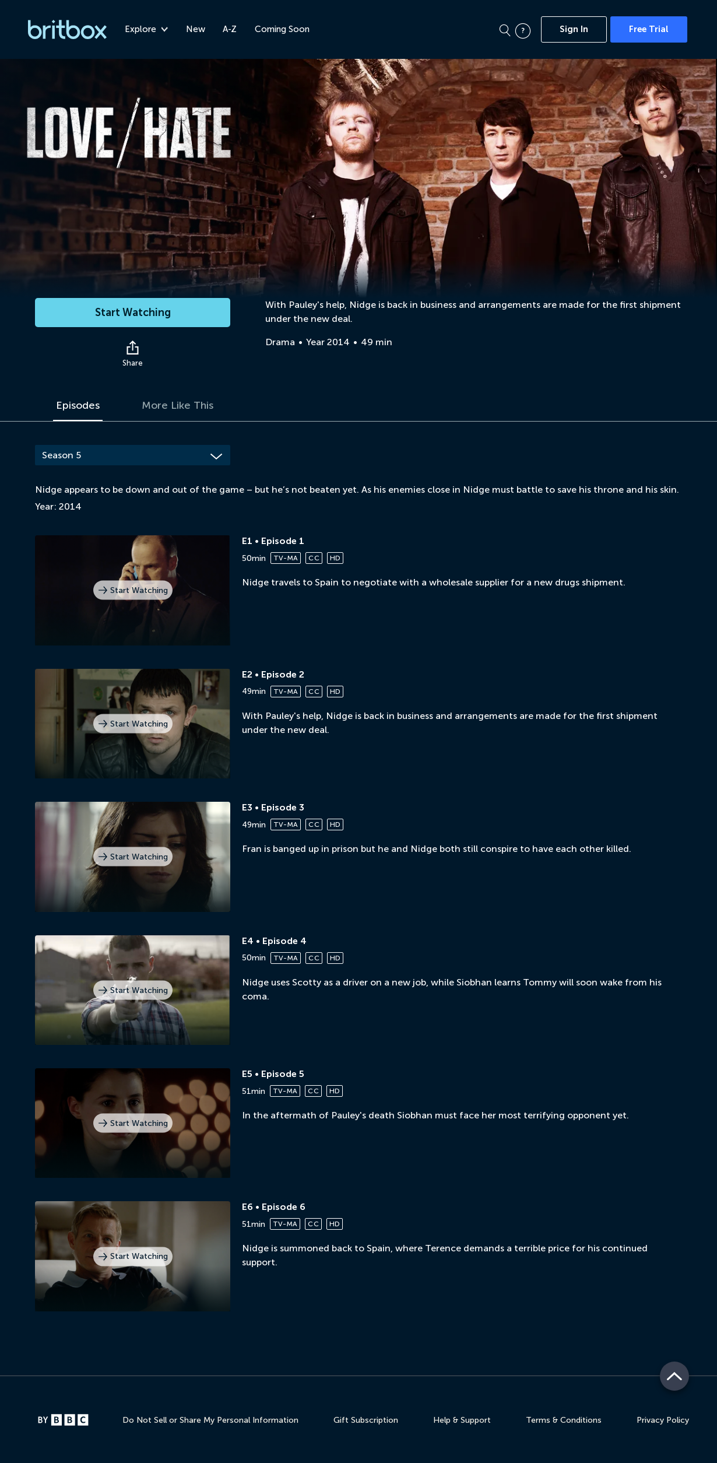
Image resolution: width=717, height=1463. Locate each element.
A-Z (230, 29)
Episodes (78, 405)
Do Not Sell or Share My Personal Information (210, 1420)
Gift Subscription (365, 1420)
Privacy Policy (663, 1420)
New (195, 29)
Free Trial (649, 29)
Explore (146, 29)
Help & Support (462, 1420)
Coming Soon (282, 29)
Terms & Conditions (564, 1420)
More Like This (177, 405)
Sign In (574, 29)
